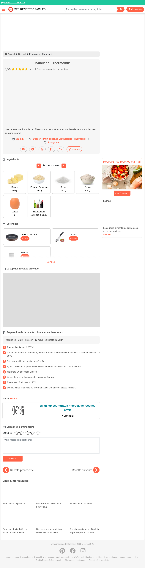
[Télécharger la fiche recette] (51, 149)
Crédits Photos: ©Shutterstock (48, 560)
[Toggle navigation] (4, 9)
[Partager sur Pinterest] (42, 149)
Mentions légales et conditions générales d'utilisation (70, 557)
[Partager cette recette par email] (23, 149)
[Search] (120, 9)
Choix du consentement (75, 560)
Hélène (13, 398)
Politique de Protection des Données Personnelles (117, 557)
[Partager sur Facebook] (32, 149)
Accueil (10, 54)
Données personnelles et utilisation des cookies (24, 557)
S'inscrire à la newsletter (99, 560)
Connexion (135, 9)
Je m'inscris (122, 193)
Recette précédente (18, 470)
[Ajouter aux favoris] (60, 149)
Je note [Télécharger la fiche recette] (74, 149)
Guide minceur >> (14, 2)
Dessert (22, 54)
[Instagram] (83, 552)
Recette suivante (86, 470)
